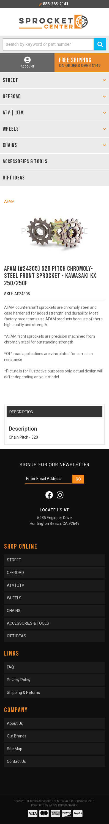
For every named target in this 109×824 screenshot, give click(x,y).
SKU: (8, 294)
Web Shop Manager (63, 805)
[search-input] (48, 44)
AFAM (9, 201)
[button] (54, 44)
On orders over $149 (82, 62)
